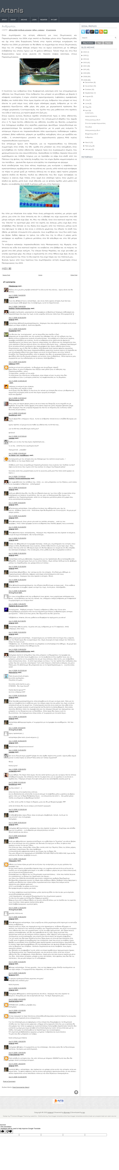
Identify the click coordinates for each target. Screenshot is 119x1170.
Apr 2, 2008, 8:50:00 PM (17, 329)
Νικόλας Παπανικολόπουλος (19, 308)
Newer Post (6, 275)
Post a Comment (9, 1081)
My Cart (54, 20)
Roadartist (13, 331)
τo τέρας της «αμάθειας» (19, 455)
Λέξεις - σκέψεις (38, 30)
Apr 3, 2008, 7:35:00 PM (17, 604)
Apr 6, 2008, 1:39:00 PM (17, 1041)
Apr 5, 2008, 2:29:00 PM (17, 908)
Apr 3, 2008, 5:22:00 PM (17, 516)
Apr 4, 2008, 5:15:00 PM (17, 728)
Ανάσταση (89, 113)
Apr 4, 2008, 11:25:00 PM (17, 750)
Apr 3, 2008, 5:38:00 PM (17, 591)
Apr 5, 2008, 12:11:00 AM (17, 782)
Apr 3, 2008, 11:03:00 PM (17, 632)
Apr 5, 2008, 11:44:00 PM (17, 962)
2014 (85, 59)
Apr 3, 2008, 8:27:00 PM (17, 621)
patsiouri (12, 364)
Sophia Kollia (14, 1001)
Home (40, 275)
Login (34, 20)
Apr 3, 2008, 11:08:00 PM (17, 649)
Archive (24, 20)
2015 (85, 55)
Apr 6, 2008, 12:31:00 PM (17, 988)
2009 (85, 76)
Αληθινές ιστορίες (25, 30)
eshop (13, 20)
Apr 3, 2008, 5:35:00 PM (17, 580)
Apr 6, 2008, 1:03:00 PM (17, 999)
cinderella (13, 771)
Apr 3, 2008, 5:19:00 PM (17, 503)
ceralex (12, 438)
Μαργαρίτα (13, 672)
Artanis (12, 10)
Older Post (74, 275)
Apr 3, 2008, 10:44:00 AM (17, 487)
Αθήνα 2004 (13, 30)
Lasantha (33, 1116)
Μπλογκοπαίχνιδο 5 (92, 120)
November (89, 86)
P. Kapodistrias (14, 1054)
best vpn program (95, 1116)
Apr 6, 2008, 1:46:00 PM (17, 1064)
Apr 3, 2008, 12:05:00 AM (18, 381)
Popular (108, 43)
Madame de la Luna (16, 606)
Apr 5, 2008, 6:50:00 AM (17, 822)
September (89, 93)
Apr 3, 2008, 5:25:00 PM (17, 538)
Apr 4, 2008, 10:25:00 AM (18, 670)
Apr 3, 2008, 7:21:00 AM (17, 476)
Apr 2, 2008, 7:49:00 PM (17, 306)
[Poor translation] (9, 1131)
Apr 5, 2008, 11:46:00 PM (17, 973)
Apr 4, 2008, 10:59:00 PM (18, 741)
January (88, 149)
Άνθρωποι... (9, 26)
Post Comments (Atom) (20, 1087)
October (88, 89)
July (87, 100)
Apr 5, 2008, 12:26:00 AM (18, 809)
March (87, 142)
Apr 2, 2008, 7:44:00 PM (17, 295)
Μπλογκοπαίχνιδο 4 (92, 130)
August (88, 96)
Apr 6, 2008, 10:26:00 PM (18, 1077)
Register (43, 20)
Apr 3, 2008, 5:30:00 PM (17, 553)
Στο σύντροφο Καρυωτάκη (95, 123)
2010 (85, 73)
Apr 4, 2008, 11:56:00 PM (17, 769)
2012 (85, 66)
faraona (12, 975)
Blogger (67, 1112)
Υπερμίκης (13, 861)
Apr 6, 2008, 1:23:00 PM (17, 1010)
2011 (84, 69)
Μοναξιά (88, 127)
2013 (85, 62)
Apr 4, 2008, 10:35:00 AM (18, 695)
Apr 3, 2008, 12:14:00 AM (17, 413)
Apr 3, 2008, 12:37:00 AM (18, 436)
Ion (84, 1112)
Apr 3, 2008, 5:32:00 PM (17, 566)
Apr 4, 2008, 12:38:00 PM (18, 717)
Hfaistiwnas (13, 286)
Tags (99, 43)
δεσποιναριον (14, 400)
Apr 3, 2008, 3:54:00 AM (17, 453)
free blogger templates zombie (77, 1116)
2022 (85, 52)
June (87, 103)
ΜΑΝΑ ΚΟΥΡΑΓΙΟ (91, 116)
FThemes (13, 1116)
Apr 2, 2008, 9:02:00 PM (17, 362)
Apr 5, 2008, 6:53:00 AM (17, 836)
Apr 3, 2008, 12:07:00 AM (17, 398)
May (86, 107)
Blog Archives (88, 43)
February (88, 146)
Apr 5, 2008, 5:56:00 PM (17, 917)
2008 (85, 80)
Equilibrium (13, 415)
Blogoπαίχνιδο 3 (91, 134)
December (89, 82)
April (87, 110)
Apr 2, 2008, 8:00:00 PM (17, 317)
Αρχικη (4, 20)
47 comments (51, 30)
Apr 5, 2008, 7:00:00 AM (17, 859)
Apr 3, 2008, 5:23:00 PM (17, 527)
